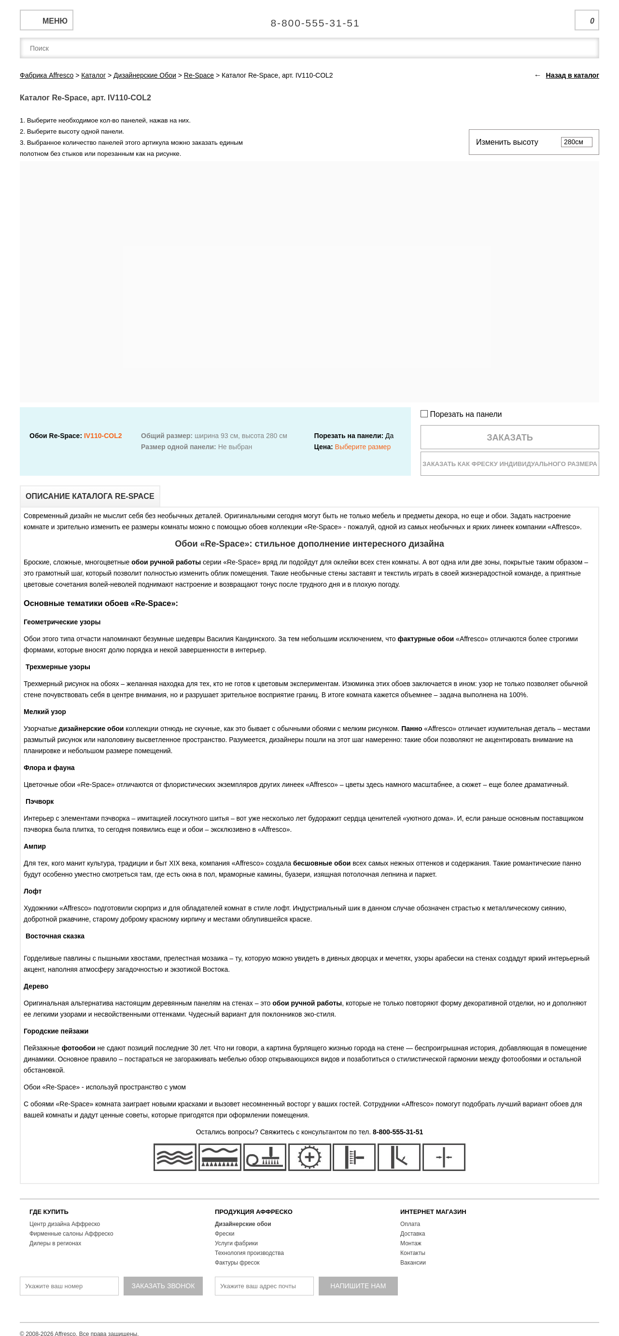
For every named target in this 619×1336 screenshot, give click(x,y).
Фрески (224, 1233)
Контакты (412, 1253)
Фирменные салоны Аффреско (71, 1233)
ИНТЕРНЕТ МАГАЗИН (433, 1211)
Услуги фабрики (236, 1243)
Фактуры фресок (237, 1262)
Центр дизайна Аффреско (64, 1224)
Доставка (412, 1233)
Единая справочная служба (309, 19)
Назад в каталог (572, 75)
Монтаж (411, 1243)
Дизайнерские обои (243, 1224)
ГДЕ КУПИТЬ (49, 1211)
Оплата (410, 1224)
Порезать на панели (461, 414)
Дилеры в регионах (55, 1243)
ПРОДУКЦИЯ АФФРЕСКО (254, 1211)
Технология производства (249, 1253)
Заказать (510, 437)
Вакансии (413, 1262)
